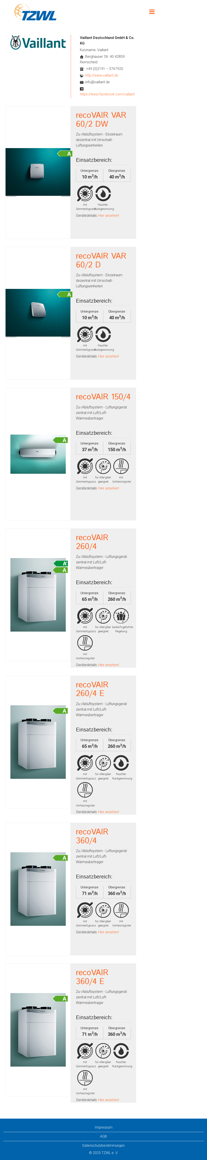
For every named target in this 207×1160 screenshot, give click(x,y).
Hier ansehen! (108, 215)
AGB (103, 1136)
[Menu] (152, 12)
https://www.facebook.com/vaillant (107, 94)
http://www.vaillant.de (101, 75)
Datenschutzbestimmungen (103, 1145)
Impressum (103, 1127)
